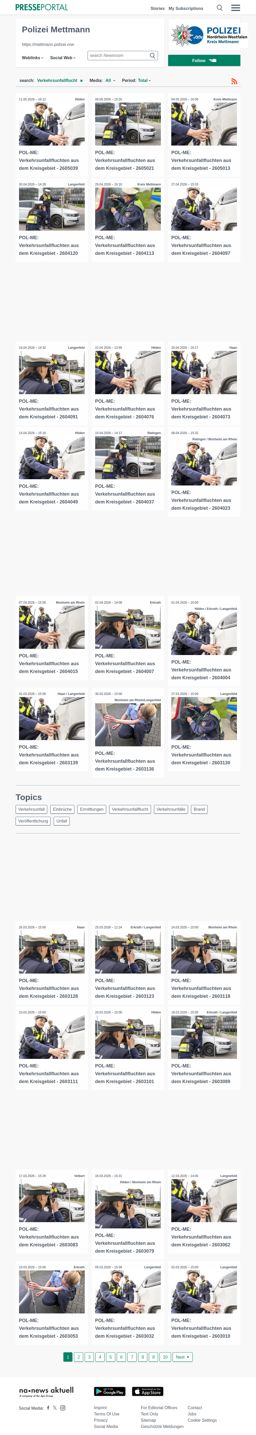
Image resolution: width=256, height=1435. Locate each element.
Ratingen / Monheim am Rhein (214, 437)
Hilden (79, 99)
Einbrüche (64, 806)
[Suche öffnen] (220, 7)
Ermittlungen (95, 806)
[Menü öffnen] (235, 7)
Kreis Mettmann (224, 99)
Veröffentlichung (34, 818)
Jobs (192, 1410)
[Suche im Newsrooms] (123, 55)
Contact (195, 1403)
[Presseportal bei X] (53, 1404)
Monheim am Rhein (69, 600)
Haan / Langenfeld (70, 691)
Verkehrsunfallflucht (135, 806)
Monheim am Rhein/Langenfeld (137, 697)
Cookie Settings (202, 1416)
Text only (149, 1410)
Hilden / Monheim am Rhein (139, 1179)
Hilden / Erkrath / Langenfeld (215, 606)
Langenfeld (75, 184)
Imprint (100, 1403)
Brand (208, 806)
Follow (204, 61)
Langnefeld (228, 1173)
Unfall (64, 818)
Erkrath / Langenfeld (145, 925)
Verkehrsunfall (32, 806)
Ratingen (153, 431)
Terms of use (106, 1410)
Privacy (100, 1416)
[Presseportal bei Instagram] (61, 1403)
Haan (232, 347)
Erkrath (154, 600)
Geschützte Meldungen (162, 1422)
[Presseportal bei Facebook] (47, 1404)
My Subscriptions (186, 8)
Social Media (106, 1422)
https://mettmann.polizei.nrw (48, 44)
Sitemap (148, 1416)
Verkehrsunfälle (178, 806)
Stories (157, 8)
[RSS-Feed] (234, 81)
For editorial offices (159, 1403)
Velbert (79, 1173)
